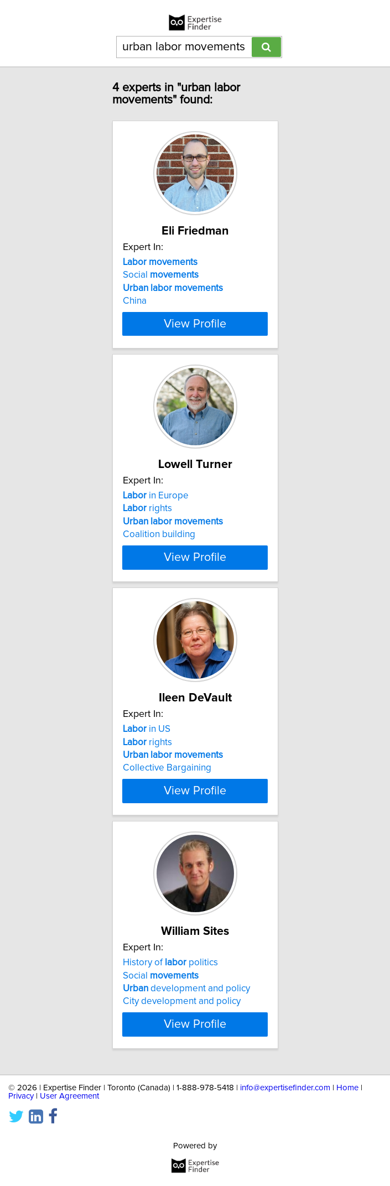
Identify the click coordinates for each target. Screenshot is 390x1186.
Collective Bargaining (167, 768)
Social (161, 275)
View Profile (195, 324)
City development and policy (182, 1001)
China (135, 301)
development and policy (186, 988)
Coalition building (159, 534)
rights (147, 508)
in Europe (156, 496)
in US (146, 729)
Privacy (21, 1096)
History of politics (170, 962)
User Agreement (69, 1096)
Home (347, 1088)
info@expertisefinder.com (285, 1088)
